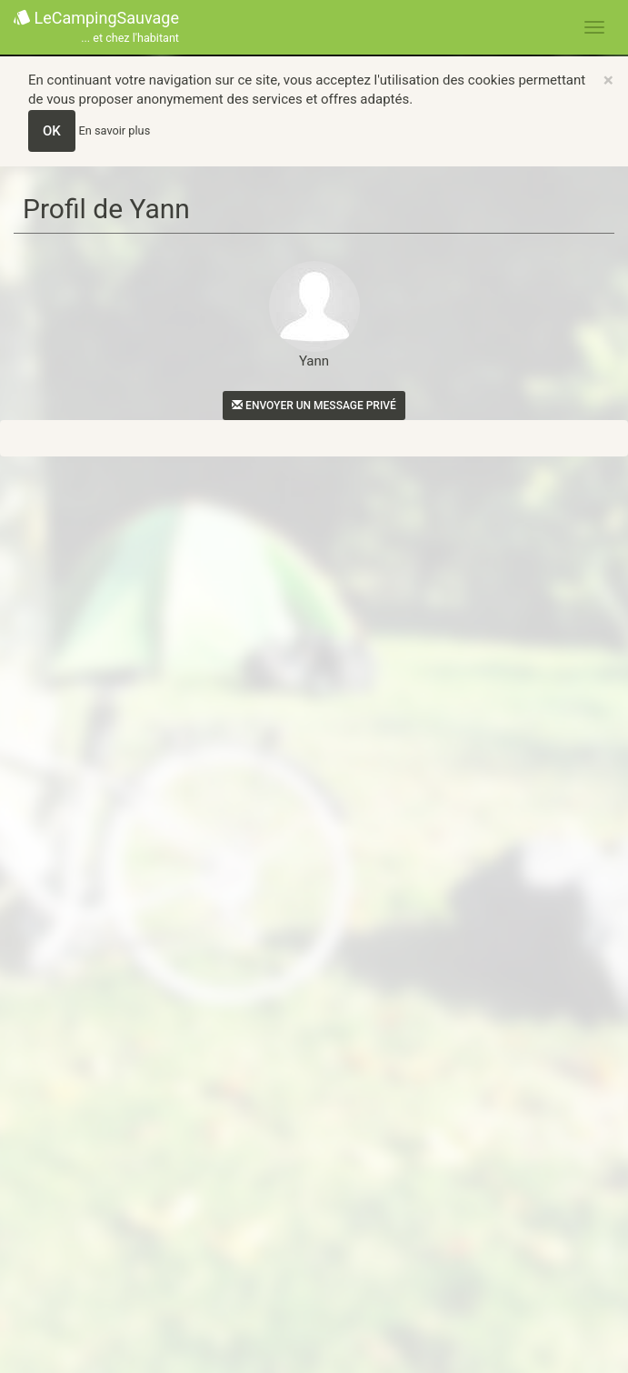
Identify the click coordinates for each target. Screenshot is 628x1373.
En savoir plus (115, 130)
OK (52, 131)
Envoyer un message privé (314, 405)
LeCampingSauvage (96, 27)
